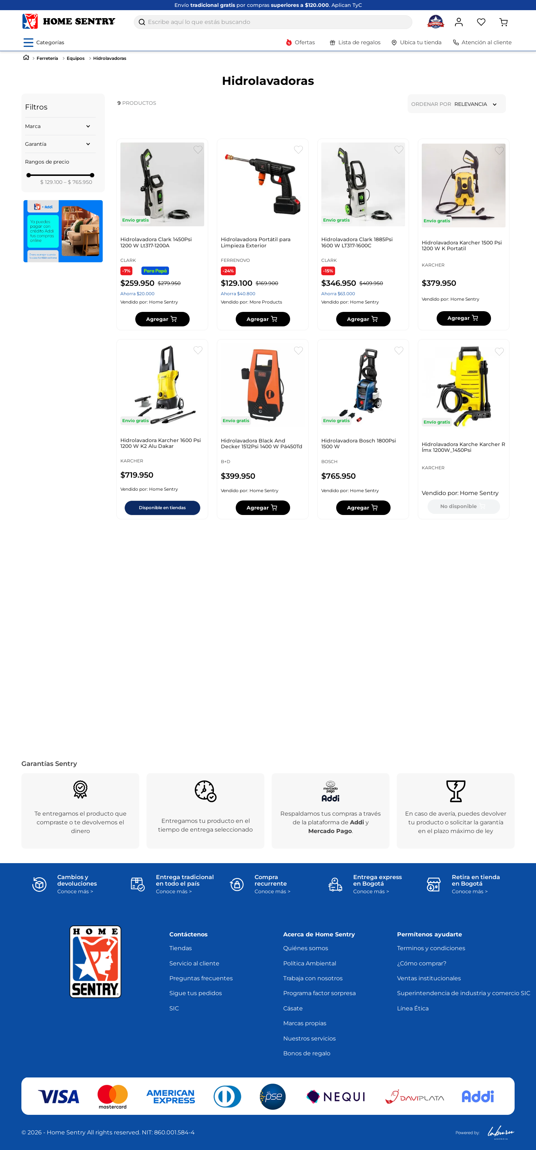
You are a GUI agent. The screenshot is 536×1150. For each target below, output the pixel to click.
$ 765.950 (78, 182)
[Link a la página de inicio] (26, 58)
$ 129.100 (51, 182)
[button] (60, 126)
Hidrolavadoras (109, 58)
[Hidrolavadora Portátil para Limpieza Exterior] (263, 250)
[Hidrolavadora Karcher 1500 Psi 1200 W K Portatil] (464, 250)
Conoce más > (75, 892)
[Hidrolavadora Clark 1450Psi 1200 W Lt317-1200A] (162, 250)
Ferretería (47, 58)
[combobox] (273, 22)
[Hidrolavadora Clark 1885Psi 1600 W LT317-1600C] (363, 250)
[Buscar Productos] (142, 22)
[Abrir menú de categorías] (43, 42)
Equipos (75, 58)
